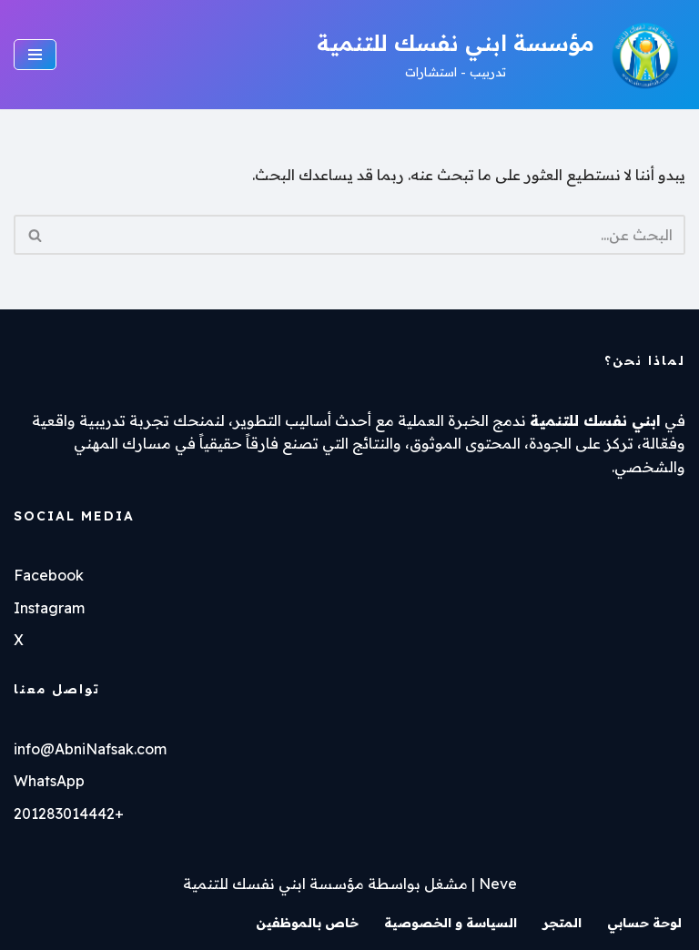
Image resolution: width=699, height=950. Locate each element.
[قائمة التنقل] (35, 54)
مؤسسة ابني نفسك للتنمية (273, 883)
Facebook (49, 575)
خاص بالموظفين (307, 923)
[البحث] (370, 235)
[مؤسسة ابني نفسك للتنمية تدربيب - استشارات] (501, 54)
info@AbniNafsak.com (90, 749)
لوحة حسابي (644, 923)
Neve (498, 883)
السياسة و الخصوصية (450, 923)
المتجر (562, 923)
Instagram (49, 608)
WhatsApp (49, 781)
